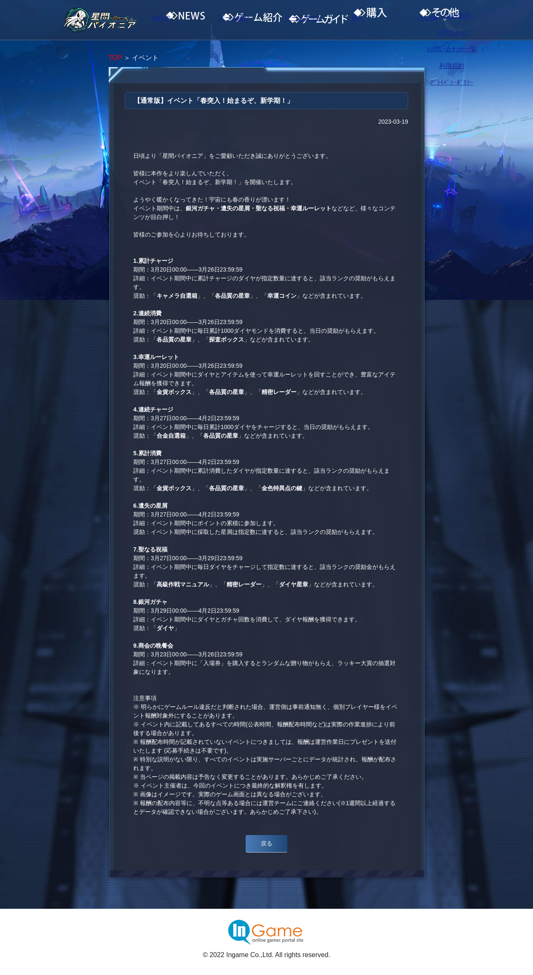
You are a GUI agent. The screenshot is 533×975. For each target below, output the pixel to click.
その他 (460, 19)
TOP (115, 57)
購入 (389, 19)
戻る (266, 843)
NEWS (177, 19)
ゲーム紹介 (247, 19)
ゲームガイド (318, 19)
